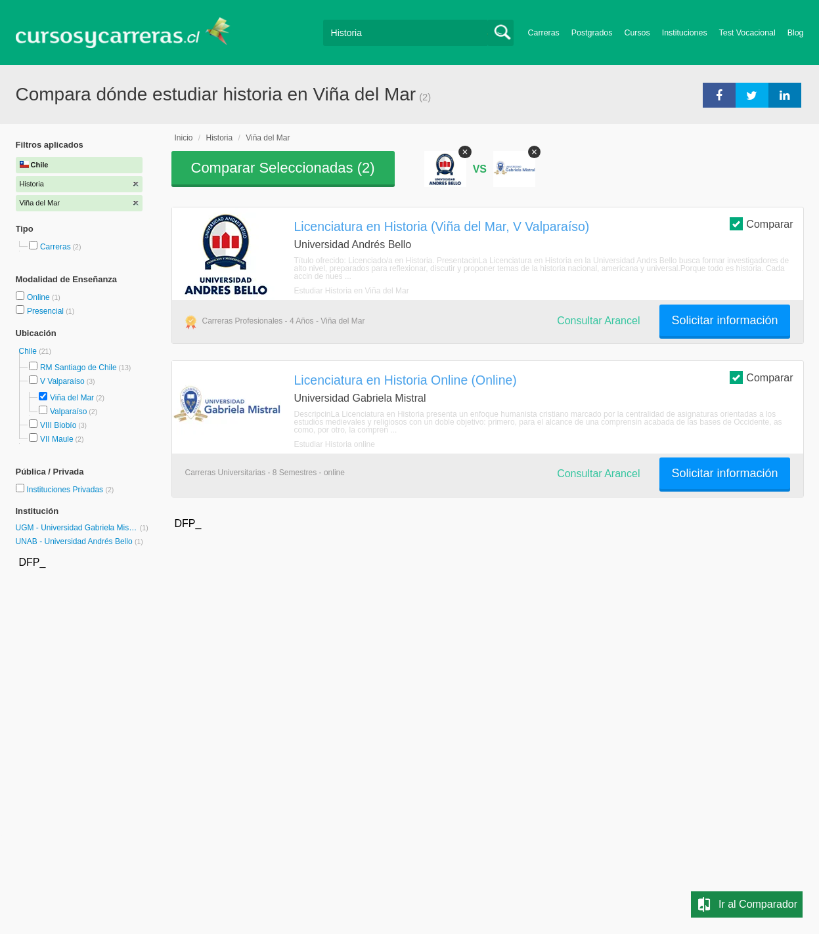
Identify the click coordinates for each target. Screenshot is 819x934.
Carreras (544, 33)
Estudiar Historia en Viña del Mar (351, 290)
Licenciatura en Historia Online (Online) (405, 380)
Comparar (761, 223)
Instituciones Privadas (70, 489)
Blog (795, 33)
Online (39, 297)
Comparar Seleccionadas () (283, 167)
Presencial (46, 311)
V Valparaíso (62, 381)
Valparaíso (68, 411)
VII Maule (57, 439)
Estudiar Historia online (334, 444)
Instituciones (684, 33)
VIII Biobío (58, 425)
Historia (219, 137)
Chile (29, 351)
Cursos (637, 33)
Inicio (184, 137)
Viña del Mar (72, 397)
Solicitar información (724, 320)
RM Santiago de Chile (78, 367)
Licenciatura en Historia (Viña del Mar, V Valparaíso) (442, 226)
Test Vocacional (747, 33)
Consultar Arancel (598, 320)
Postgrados (592, 33)
